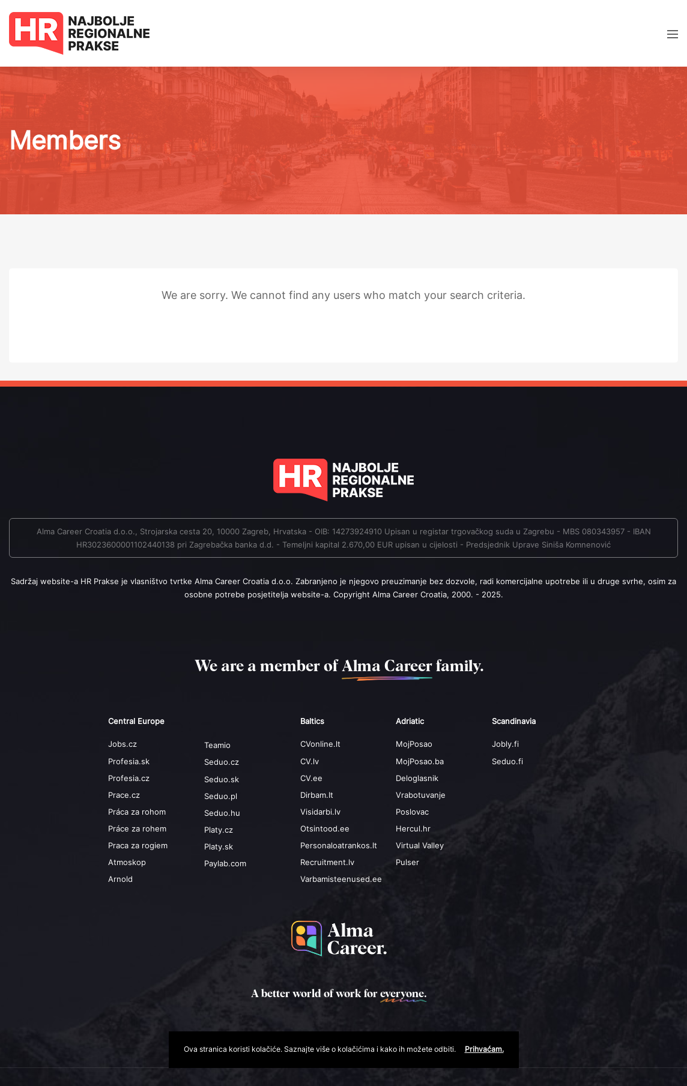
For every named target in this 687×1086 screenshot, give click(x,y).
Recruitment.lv (327, 862)
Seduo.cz (221, 762)
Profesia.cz (129, 778)
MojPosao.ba (420, 761)
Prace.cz (124, 795)
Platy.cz (218, 829)
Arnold (120, 879)
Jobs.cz (122, 744)
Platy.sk (218, 846)
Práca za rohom (137, 811)
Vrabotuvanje (421, 795)
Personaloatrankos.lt (338, 845)
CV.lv (309, 761)
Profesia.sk (129, 761)
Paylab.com (225, 863)
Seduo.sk (221, 779)
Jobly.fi (505, 744)
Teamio (217, 745)
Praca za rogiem (138, 845)
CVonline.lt (320, 744)
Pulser (407, 862)
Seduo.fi (507, 761)
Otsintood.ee (325, 828)
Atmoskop (127, 862)
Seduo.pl (220, 796)
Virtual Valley (420, 845)
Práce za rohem (137, 828)
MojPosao (414, 744)
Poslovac (412, 811)
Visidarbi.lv (320, 811)
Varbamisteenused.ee (341, 879)
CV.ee (311, 778)
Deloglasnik (417, 778)
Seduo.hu (222, 813)
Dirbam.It (316, 795)
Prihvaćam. (484, 1049)
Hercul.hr (413, 828)
